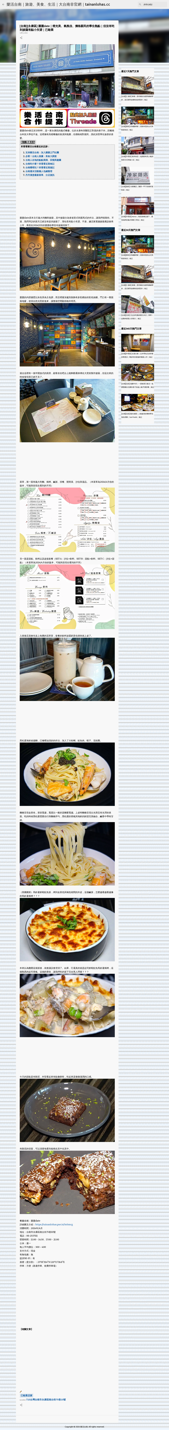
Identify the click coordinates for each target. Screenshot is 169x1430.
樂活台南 (84, 1427)
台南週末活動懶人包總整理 (38, 171)
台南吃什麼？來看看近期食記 (39, 163)
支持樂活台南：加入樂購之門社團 (42, 152)
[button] (21, 38)
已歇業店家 (26, 1395)
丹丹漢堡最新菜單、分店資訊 (39, 175)
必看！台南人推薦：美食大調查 (41, 156)
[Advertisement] (67, 195)
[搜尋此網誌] (154, 4)
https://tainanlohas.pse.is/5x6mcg (54, 1224)
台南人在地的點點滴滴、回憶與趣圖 (43, 160)
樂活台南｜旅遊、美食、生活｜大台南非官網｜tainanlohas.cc (58, 4)
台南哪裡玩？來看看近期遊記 (39, 167)
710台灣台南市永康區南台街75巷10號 (46, 1399)
